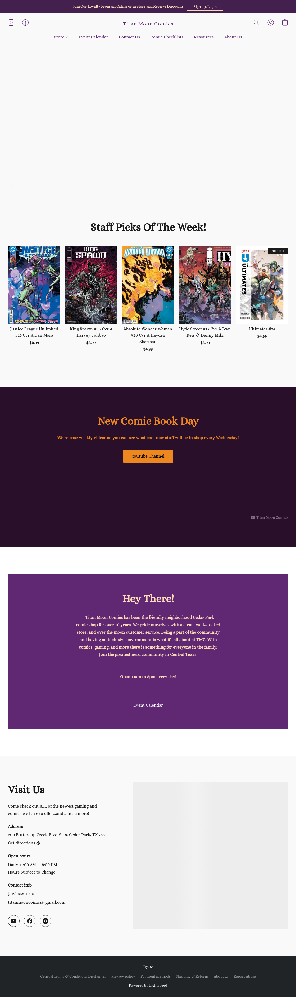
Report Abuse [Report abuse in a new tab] (245, 976)
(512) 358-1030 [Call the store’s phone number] (21, 893)
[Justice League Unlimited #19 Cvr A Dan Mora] (34, 299)
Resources (204, 36)
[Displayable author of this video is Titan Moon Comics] (269, 517)
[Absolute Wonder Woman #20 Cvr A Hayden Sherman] (148, 299)
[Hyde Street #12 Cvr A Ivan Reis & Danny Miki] (205, 299)
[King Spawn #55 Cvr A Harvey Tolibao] (91, 299)
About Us (233, 36)
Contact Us (129, 36)
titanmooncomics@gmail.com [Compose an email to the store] (36, 902)
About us (221, 976)
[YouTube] (14, 921)
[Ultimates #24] (262, 299)
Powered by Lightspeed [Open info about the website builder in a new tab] (148, 985)
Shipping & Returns (192, 976)
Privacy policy (123, 976)
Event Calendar (93, 36)
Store (61, 36)
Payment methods (155, 976)
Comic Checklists (167, 36)
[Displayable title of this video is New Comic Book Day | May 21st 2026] (148, 493)
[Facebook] (29, 921)
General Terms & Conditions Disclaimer (73, 976)
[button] (205, 7)
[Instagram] (45, 921)
